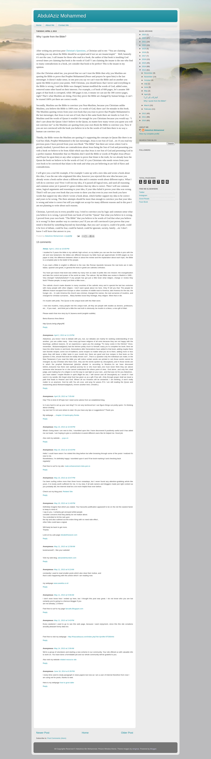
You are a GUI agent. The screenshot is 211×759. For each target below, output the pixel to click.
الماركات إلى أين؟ (151, 97)
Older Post (127, 732)
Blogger (153, 749)
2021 (144, 42)
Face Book (143, 202)
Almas (45, 249)
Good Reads (144, 199)
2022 (144, 38)
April (146, 94)
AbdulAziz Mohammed (62, 16)
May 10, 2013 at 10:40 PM (64, 427)
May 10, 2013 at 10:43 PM (64, 450)
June (146, 87)
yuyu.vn (65, 438)
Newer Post (42, 732)
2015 (144, 63)
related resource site (68, 660)
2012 (144, 113)
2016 (144, 59)
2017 (144, 56)
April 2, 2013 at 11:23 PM (64, 335)
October (147, 80)
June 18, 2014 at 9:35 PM (64, 671)
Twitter (142, 192)
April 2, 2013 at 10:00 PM (59, 249)
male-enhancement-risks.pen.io (77, 466)
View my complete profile (149, 134)
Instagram (143, 195)
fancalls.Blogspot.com (74, 609)
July (146, 84)
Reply (45, 327)
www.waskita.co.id (61, 583)
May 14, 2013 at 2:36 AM (64, 648)
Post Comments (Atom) (56, 738)
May (146, 91)
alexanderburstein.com (67, 558)
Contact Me (63, 25)
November (148, 77)
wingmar (135, 749)
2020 (144, 45)
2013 (144, 70)
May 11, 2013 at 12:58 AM (64, 546)
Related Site (68, 492)
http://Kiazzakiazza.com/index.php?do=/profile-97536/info (91, 637)
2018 (144, 52)
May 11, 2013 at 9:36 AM (64, 595)
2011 (144, 117)
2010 (144, 120)
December (148, 73)
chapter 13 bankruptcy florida (67, 415)
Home (38, 25)
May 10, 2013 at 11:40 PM (64, 503)
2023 (144, 35)
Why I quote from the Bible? (155, 101)
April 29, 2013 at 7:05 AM (64, 396)
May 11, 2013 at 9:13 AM (64, 569)
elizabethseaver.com (69, 535)
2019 (144, 49)
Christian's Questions (76, 50)
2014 (144, 66)
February (148, 109)
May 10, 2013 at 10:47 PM (64, 478)
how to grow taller (67, 683)
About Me (50, 25)
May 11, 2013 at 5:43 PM (64, 620)
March (147, 105)
